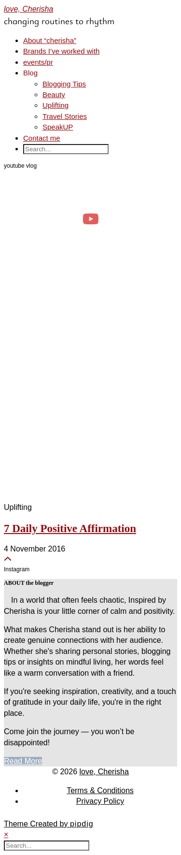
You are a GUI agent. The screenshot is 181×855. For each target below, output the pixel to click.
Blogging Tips (64, 84)
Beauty (53, 94)
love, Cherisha (28, 9)
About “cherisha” (49, 40)
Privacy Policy (100, 801)
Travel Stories (64, 116)
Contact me (41, 138)
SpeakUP (57, 127)
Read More (23, 761)
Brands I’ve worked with (61, 51)
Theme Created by (49, 824)
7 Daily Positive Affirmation (70, 528)
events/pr (38, 62)
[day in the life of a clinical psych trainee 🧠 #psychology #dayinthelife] (90, 219)
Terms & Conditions (100, 790)
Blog (30, 73)
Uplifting (55, 105)
